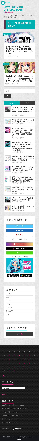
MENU (5, 3)
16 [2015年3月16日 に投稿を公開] (9, 363)
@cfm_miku (19, 226)
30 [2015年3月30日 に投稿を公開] (9, 371)
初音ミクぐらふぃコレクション (11, 419)
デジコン (9, 304)
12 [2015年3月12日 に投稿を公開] (24, 359)
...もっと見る (20, 334)
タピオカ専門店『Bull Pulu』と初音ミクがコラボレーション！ (23, 121)
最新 (12, 103)
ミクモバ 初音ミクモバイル (10, 412)
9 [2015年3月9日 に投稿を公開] (9, 359)
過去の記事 (9, 311)
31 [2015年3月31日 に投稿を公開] (14, 371)
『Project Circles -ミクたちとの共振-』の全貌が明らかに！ (22, 199)
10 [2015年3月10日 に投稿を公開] (14, 359)
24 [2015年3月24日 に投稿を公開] (14, 367)
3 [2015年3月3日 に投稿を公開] (14, 355)
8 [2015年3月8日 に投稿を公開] (4, 359)
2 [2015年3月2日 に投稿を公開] (9, 355)
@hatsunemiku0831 (19, 248)
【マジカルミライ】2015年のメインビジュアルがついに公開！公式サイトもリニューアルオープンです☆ (19, 50)
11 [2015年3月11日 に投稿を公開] (19, 359)
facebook (19, 230)
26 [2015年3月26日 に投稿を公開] (24, 367)
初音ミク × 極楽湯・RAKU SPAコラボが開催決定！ (23, 207)
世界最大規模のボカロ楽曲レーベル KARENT (15, 408)
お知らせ (9, 297)
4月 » (4, 376)
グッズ (6, 64)
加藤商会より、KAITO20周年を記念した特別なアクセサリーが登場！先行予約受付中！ (23, 158)
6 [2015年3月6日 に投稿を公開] (29, 355)
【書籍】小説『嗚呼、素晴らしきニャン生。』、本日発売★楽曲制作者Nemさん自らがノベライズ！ (19, 78)
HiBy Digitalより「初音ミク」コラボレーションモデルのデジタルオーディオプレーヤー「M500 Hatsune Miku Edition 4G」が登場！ (23, 146)
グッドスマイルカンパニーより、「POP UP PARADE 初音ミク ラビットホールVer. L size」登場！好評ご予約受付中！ (22, 132)
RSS (4, 394)
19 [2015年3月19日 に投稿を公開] (24, 363)
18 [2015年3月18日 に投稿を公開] (19, 363)
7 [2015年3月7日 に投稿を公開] (34, 355)
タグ (27, 103)
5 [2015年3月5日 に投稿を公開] (24, 355)
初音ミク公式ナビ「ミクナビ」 (20, 256)
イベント (7, 34)
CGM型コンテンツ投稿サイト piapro (13, 405)
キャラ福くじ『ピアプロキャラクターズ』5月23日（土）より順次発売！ (22, 189)
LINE (19, 253)
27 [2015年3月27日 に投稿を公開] (29, 367)
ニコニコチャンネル (19, 239)
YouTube (19, 235)
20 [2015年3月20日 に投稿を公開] (29, 363)
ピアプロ (9, 307)
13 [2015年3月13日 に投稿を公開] (29, 359)
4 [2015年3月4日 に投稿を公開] (19, 355)
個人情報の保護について (9, 422)
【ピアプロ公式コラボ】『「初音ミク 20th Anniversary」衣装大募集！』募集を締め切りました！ (23, 110)
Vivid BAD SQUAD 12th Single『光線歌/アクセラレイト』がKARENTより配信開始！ (23, 169)
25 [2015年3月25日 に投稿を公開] (19, 367)
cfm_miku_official (19, 244)
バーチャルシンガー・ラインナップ (13, 415)
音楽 (7, 314)
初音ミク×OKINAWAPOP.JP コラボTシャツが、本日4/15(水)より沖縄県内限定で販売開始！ (23, 179)
